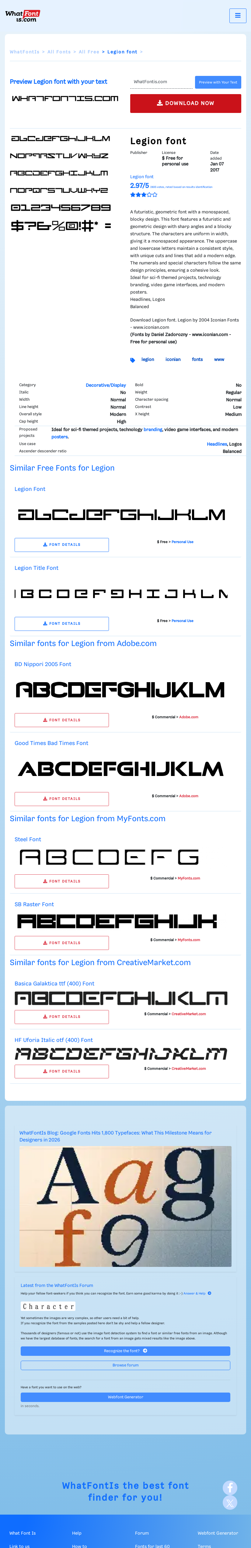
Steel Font (28, 839)
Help (77, 1533)
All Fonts (59, 52)
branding (153, 429)
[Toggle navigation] (237, 16)
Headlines (217, 444)
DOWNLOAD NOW (185, 103)
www (219, 359)
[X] (230, 1502)
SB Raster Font (34, 904)
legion (147, 359)
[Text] (161, 82)
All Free (89, 52)
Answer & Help (197, 1293)
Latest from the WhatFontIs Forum (57, 1285)
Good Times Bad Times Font (51, 743)
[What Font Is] (23, 16)
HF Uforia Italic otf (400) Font (54, 1040)
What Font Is (22, 1533)
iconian (173, 359)
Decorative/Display (106, 385)
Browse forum (126, 1365)
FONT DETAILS (62, 545)
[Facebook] (230, 1488)
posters (59, 437)
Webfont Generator (125, 1397)
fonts (197, 359)
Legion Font (30, 489)
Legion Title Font (36, 568)
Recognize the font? (125, 1351)
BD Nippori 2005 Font (43, 664)
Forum (142, 1533)
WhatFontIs (25, 52)
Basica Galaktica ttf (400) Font (54, 984)
